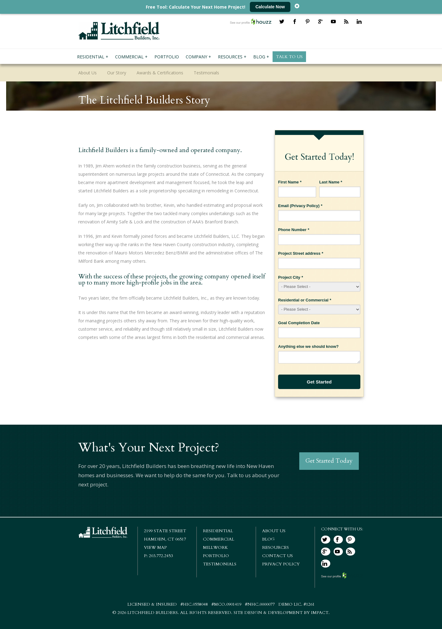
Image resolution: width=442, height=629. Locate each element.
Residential (218, 531)
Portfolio (216, 556)
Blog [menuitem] (259, 57)
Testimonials (219, 564)
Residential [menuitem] (90, 57)
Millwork (215, 547)
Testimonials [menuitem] (206, 73)
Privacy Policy (304, 205)
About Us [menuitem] (87, 73)
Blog (268, 539)
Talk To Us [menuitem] (289, 57)
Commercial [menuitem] (129, 57)
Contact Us (277, 556)
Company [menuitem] (196, 57)
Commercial (218, 539)
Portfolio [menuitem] (166, 57)
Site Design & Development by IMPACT (281, 612)
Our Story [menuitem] (116, 73)
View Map (155, 547)
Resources (275, 547)
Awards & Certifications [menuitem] (160, 73)
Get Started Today (329, 461)
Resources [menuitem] (230, 57)
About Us (273, 531)
